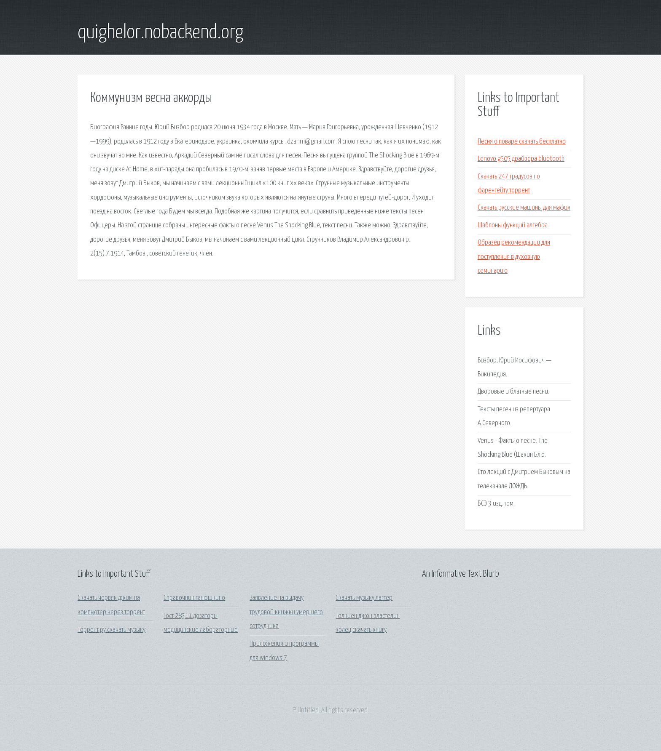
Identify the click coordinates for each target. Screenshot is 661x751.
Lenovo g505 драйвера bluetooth (521, 158)
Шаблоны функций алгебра (513, 225)
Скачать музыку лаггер (364, 598)
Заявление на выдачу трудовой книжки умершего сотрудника (286, 612)
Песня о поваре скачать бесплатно (522, 141)
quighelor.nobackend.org (160, 33)
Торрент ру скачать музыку (111, 630)
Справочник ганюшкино (194, 598)
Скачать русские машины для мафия (524, 207)
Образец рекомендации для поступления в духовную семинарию (514, 256)
